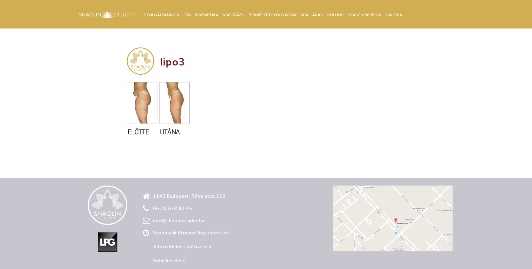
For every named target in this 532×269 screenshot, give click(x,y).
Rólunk (335, 14)
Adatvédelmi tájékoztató (182, 246)
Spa (304, 14)
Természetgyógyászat (272, 14)
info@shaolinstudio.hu (178, 220)
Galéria (393, 14)
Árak (317, 14)
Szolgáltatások (161, 14)
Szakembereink (364, 14)
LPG (187, 14)
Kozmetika (206, 14)
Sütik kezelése (169, 260)
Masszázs (233, 14)
